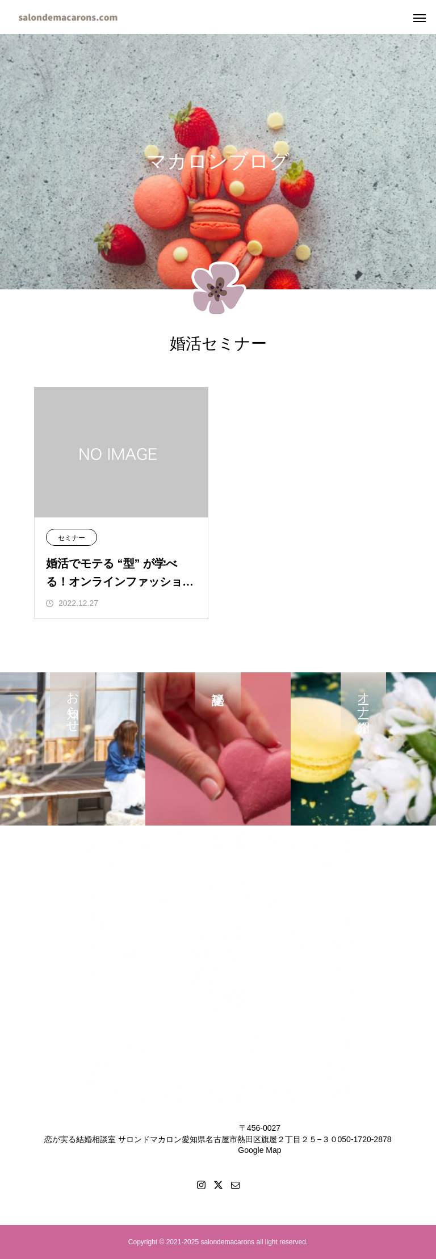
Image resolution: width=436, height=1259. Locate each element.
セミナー (71, 538)
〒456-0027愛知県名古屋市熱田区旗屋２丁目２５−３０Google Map (259, 1139)
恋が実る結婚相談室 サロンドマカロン (113, 1139)
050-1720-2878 (365, 1139)
